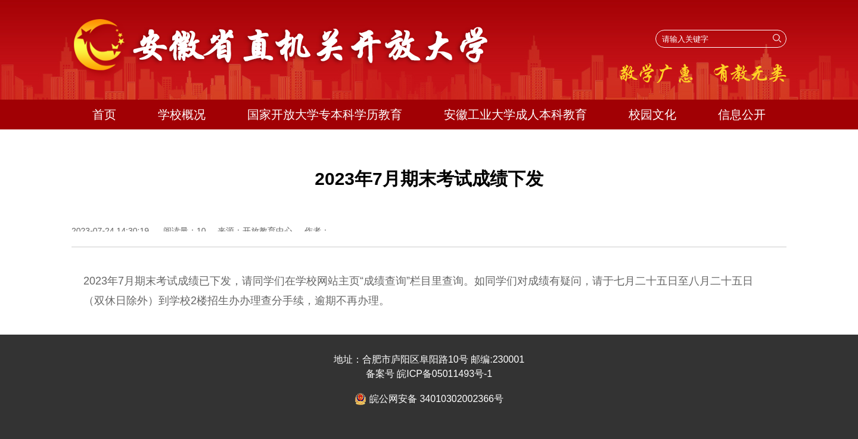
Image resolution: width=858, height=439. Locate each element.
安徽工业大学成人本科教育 (515, 114)
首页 (104, 114)
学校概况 (182, 114)
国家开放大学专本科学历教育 (324, 114)
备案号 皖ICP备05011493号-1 (429, 374)
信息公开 (742, 114)
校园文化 (652, 114)
